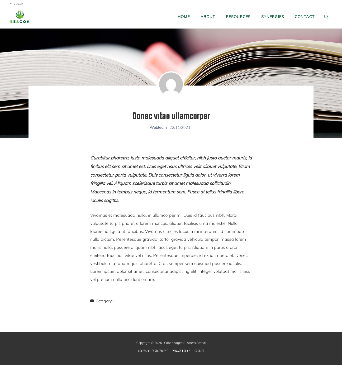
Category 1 (105, 300)
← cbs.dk (16, 3)
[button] (326, 16)
